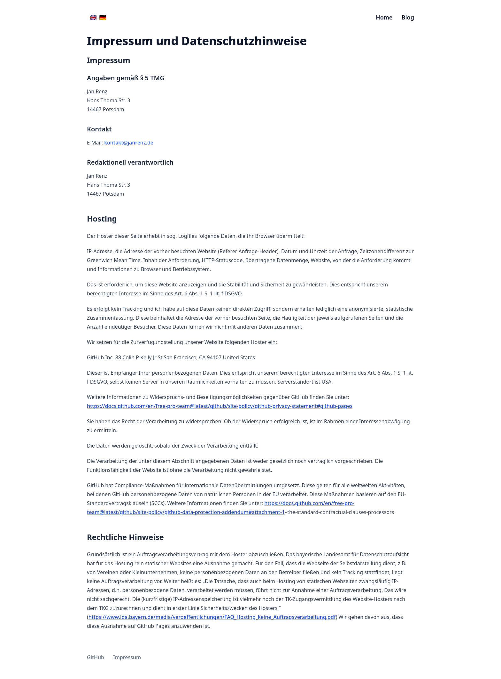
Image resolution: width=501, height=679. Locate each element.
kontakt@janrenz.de (128, 142)
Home (384, 17)
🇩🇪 (102, 17)
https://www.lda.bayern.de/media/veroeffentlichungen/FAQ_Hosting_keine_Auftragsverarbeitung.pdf (212, 616)
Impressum (127, 657)
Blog (408, 17)
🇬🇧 (92, 17)
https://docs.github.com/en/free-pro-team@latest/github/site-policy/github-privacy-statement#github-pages (219, 406)
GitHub (95, 657)
